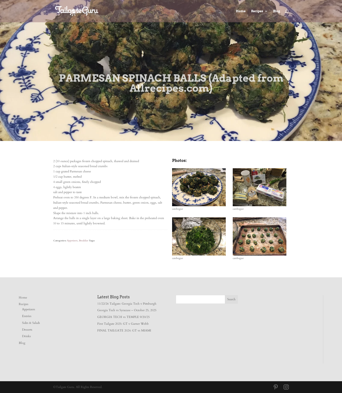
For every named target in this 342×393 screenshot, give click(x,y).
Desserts (27, 330)
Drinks (26, 336)
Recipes (257, 11)
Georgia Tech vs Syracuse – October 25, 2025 (126, 310)
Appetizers (72, 240)
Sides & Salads (31, 323)
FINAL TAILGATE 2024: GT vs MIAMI (124, 330)
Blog (276, 11)
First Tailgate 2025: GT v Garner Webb (123, 324)
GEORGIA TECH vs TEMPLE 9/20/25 (123, 317)
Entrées (26, 316)
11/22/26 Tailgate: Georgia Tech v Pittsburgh (126, 304)
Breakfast (83, 240)
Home (241, 11)
